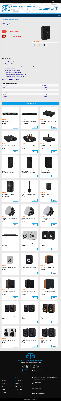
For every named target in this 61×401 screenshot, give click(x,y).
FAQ (3, 386)
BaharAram (35, 399)
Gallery (3, 383)
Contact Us (18, 392)
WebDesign (26, 399)
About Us (4, 392)
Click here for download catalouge (14, 36)
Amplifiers (18, 377)
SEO (31, 399)
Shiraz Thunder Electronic (23, 7)
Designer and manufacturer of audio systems (23, 10)
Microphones (19, 383)
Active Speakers (19, 386)
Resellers (4, 380)
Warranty (4, 389)
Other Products (19, 389)
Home (3, 377)
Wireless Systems (19, 380)
